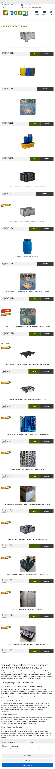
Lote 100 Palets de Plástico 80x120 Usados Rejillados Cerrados (27, 434)
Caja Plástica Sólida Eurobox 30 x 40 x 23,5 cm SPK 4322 (27, 187)
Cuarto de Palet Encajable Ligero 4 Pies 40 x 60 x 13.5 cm (27, 399)
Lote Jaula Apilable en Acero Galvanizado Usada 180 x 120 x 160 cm (27, 327)
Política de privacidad (9, 742)
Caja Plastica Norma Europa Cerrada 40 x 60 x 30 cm (27, 222)
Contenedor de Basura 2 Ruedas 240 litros (27, 82)
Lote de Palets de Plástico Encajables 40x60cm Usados (27, 644)
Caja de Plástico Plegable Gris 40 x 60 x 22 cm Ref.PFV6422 (27, 539)
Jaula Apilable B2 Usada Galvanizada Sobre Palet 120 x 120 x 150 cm (27, 117)
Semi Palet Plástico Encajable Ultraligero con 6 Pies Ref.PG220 (27, 364)
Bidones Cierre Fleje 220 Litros (27, 257)
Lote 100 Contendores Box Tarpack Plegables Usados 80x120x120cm (27, 504)
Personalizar (27, 756)
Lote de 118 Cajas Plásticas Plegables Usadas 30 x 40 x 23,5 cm (27, 574)
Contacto (36, 12)
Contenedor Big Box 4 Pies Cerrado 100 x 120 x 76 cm (27, 47)
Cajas (31, 742)
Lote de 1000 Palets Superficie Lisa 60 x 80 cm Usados (27, 469)
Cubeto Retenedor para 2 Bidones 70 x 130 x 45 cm (27, 152)
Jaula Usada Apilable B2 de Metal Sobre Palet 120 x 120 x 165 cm (27, 292)
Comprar (46, 53)
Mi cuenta (44, 12)
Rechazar (27, 760)
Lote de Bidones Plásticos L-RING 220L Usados (27, 609)
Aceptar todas (27, 765)
